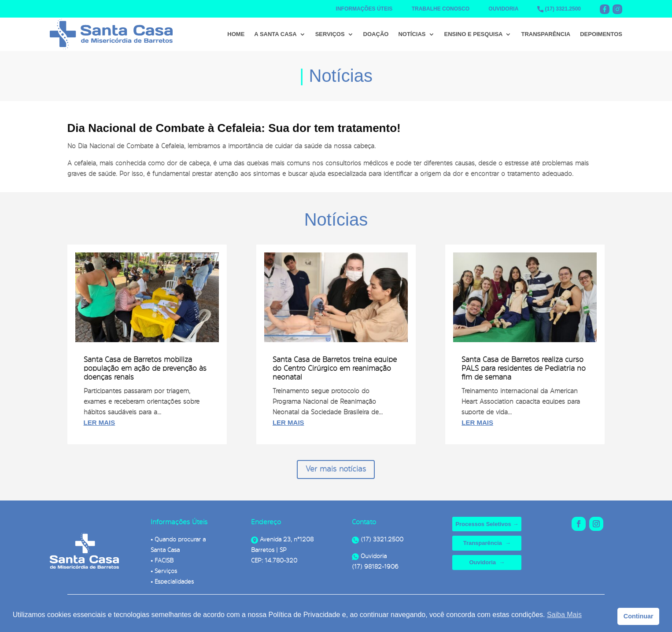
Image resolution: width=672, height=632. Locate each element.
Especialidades (174, 581)
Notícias (411, 34)
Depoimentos (601, 34)
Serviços (330, 34)
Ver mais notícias (336, 469)
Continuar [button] (639, 616)
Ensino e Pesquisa (473, 34)
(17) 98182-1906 (375, 566)
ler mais (99, 422)
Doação (376, 34)
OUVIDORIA (503, 9)
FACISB (164, 560)
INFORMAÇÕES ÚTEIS (364, 9)
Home (235, 34)
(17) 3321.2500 (563, 9)
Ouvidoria (369, 556)
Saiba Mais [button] (564, 614)
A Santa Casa (275, 34)
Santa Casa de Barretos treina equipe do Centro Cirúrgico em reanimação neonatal (335, 367)
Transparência (545, 34)
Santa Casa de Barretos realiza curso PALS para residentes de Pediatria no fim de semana (524, 367)
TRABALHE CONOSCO (440, 9)
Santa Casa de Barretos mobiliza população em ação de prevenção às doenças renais (145, 367)
